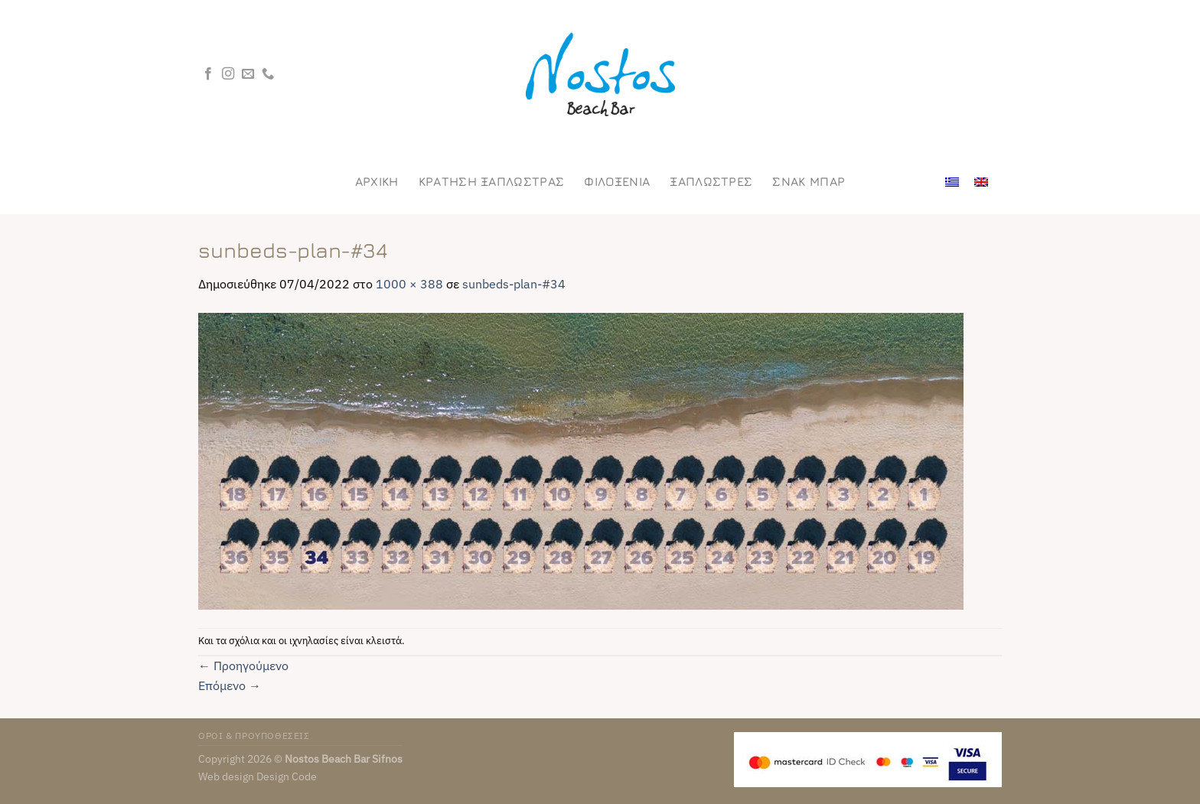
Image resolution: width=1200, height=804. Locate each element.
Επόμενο (229, 685)
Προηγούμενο (243, 665)
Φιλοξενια (617, 181)
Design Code (286, 776)
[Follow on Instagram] (228, 74)
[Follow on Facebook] (208, 74)
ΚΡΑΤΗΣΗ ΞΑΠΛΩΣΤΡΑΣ (492, 181)
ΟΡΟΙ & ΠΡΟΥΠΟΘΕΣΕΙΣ (254, 735)
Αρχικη (377, 181)
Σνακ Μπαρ (808, 181)
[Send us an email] (248, 74)
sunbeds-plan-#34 (514, 283)
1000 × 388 (409, 283)
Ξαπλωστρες (711, 181)
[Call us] (268, 74)
